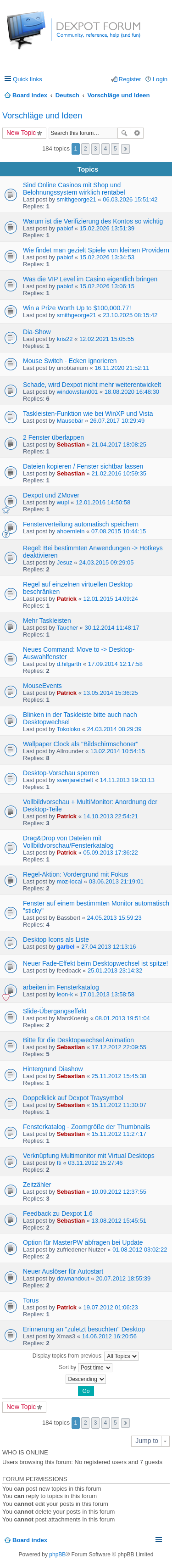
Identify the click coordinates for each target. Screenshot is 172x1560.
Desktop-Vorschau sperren (61, 773)
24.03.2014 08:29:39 (114, 729)
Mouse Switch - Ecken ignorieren (70, 360)
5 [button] (115, 148)
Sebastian (71, 444)
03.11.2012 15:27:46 (95, 1162)
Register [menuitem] (130, 79)
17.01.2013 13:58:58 (107, 994)
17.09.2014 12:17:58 (115, 663)
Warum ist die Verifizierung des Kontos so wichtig (93, 221)
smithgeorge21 (76, 199)
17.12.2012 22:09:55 (119, 1047)
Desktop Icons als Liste (56, 939)
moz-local (70, 881)
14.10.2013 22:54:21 (110, 816)
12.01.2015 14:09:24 (110, 598)
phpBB (57, 1554)
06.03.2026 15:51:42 (130, 199)
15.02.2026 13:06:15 (107, 286)
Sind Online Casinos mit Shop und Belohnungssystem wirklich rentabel (74, 188)
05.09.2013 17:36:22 (110, 852)
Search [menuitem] (164, 95)
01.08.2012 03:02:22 (139, 1249)
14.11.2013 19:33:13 (127, 780)
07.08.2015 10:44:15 (118, 531)
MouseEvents (42, 685)
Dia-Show (37, 331)
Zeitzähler (37, 1184)
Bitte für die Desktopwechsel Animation (78, 1040)
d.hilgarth (69, 663)
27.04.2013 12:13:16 (108, 946)
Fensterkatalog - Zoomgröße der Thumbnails (86, 1126)
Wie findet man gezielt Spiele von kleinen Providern (96, 250)
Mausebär (70, 420)
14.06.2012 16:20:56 (109, 1336)
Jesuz (64, 562)
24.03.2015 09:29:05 (106, 562)
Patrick (67, 598)
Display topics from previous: (86, 1356)
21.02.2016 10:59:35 (119, 473)
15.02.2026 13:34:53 (107, 257)
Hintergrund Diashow (53, 1069)
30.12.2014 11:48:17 (111, 627)
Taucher (67, 627)
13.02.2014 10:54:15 (117, 751)
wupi (63, 502)
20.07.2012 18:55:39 (123, 1278)
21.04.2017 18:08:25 (119, 444)
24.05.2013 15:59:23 (114, 917)
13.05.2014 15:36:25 (110, 692)
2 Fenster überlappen (53, 437)
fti (59, 1162)
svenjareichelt (75, 780)
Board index (29, 1540)
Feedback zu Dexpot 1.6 (58, 1213)
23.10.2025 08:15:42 (130, 315)
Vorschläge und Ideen (42, 115)
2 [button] (85, 148)
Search (124, 133)
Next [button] (125, 149)
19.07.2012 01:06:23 (110, 1307)
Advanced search (137, 133)
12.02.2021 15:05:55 (106, 338)
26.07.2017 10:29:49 (117, 420)
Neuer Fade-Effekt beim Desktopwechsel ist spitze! (95, 963)
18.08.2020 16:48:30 (132, 391)
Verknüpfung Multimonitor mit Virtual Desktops (89, 1155)
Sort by (85, 1367)
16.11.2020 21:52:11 (121, 367)
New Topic (21, 132)
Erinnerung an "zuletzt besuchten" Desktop (84, 1329)
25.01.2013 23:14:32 (115, 970)
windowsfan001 (77, 391)
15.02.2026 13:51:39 (107, 228)
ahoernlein (71, 531)
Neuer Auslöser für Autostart (63, 1271)
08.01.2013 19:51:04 (122, 1018)
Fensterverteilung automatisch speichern (81, 524)
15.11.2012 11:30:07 (119, 1105)
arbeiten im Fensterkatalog (61, 987)
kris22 (65, 338)
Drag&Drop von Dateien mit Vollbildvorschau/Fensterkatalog (68, 841)
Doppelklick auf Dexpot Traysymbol (73, 1098)
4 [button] (105, 148)
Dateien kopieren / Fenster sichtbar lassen (83, 466)
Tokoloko (68, 729)
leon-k (65, 994)
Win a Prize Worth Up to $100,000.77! (77, 308)
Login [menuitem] (160, 79)
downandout (73, 1278)
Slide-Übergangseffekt (54, 1011)
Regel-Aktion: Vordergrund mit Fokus (75, 874)
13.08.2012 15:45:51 (119, 1220)
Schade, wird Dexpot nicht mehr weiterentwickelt (92, 384)
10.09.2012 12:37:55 (119, 1191)
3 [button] (95, 148)
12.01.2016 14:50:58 (103, 502)
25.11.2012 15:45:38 (119, 1076)
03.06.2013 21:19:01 (116, 881)
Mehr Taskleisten (47, 620)
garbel (66, 946)
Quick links (27, 79)
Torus (31, 1300)
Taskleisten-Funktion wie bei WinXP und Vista (88, 413)
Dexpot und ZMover (51, 495)
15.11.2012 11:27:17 (119, 1133)
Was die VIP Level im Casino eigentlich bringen (90, 279)
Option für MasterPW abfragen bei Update (83, 1242)
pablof (65, 228)
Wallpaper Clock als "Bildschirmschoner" (80, 744)
